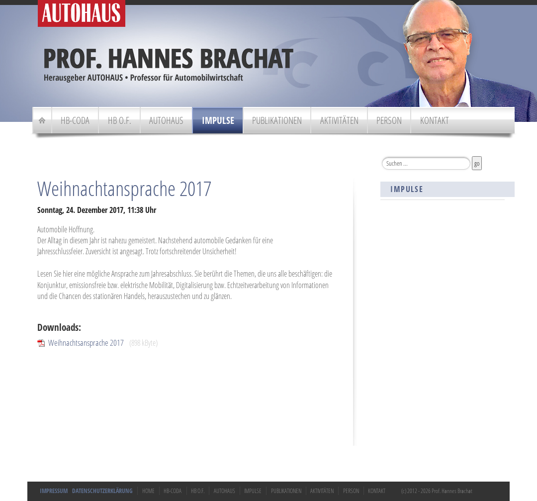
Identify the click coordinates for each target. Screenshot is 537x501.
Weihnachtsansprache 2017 (86, 342)
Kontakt (434, 120)
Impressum (54, 491)
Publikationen (277, 120)
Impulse (218, 120)
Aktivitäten (339, 120)
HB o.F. (119, 120)
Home (148, 491)
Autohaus (166, 120)
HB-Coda (75, 120)
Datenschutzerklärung (102, 491)
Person (389, 120)
